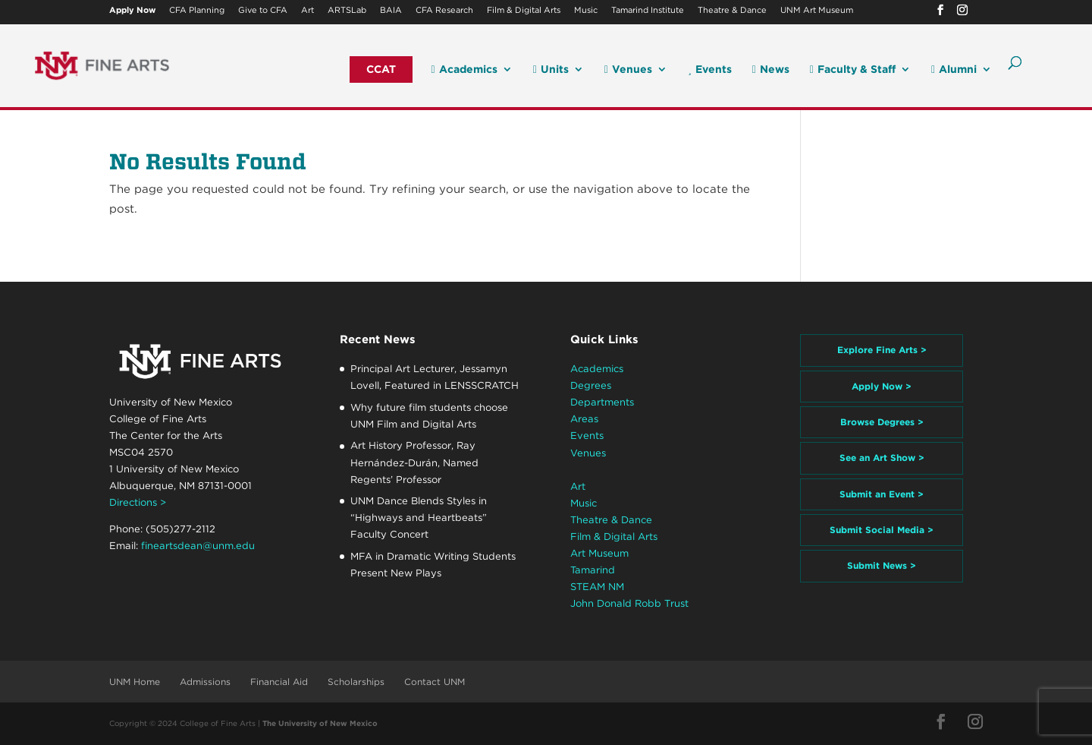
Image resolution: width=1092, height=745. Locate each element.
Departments (602, 402)
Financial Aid (279, 681)
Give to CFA (262, 10)
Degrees (590, 385)
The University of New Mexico (320, 723)
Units (551, 69)
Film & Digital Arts (523, 10)
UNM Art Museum (816, 10)
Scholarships (356, 681)
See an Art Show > (881, 457)
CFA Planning (196, 10)
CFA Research (444, 10)
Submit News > (881, 565)
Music (586, 10)
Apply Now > (882, 386)
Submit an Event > (881, 494)
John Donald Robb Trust (629, 603)
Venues (628, 69)
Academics (464, 69)
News (770, 69)
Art (307, 10)
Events (710, 69)
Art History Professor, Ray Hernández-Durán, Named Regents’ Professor (414, 462)
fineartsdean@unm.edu (198, 545)
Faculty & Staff (853, 69)
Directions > (137, 502)
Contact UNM (434, 681)
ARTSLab (347, 10)
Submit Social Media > (882, 529)
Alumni (954, 69)
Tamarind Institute (647, 10)
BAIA (391, 10)
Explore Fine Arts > (882, 349)
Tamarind (592, 570)
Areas (584, 419)
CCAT (381, 69)
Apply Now (132, 10)
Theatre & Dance (732, 10)
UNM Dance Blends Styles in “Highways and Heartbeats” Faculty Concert (418, 517)
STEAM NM (597, 586)
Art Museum (599, 553)
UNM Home (134, 681)
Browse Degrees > (882, 422)
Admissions (205, 681)
